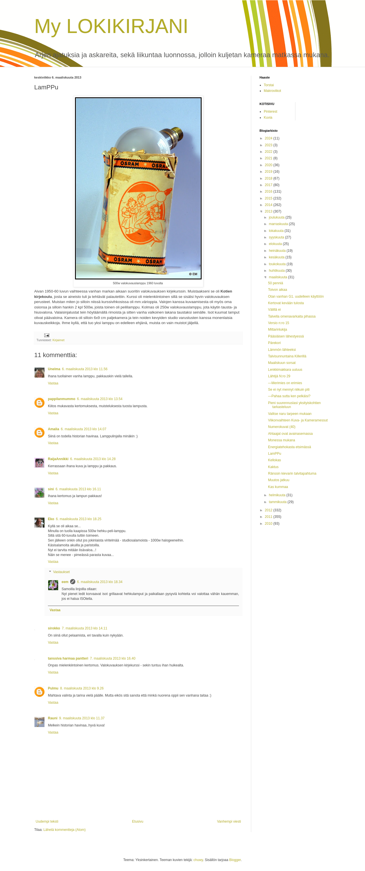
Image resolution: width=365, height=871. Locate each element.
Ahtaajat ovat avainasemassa (290, 434)
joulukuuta (277, 217)
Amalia (53, 429)
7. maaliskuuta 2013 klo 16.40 (112, 658)
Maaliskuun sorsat (282, 363)
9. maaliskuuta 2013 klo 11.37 (81, 718)
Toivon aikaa (277, 290)
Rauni (52, 718)
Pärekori (274, 343)
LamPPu (274, 454)
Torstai (269, 85)
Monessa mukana (281, 440)
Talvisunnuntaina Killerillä (287, 356)
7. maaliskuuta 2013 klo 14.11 (84, 628)
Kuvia (268, 118)
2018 (269, 178)
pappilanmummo (61, 399)
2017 (269, 185)
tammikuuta (278, 502)
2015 (269, 198)
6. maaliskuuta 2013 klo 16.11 (78, 489)
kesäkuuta (277, 257)
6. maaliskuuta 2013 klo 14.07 (83, 429)
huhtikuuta (277, 271)
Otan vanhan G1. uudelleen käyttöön (296, 296)
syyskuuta (277, 237)
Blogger (235, 860)
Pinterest (270, 112)
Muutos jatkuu (278, 480)
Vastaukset (61, 572)
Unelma (54, 369)
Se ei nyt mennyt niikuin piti (288, 390)
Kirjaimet (58, 340)
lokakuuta (277, 231)
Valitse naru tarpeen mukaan (290, 414)
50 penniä (275, 283)
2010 (269, 524)
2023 (269, 145)
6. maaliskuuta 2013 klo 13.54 (99, 399)
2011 (269, 517)
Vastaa (53, 383)
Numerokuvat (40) (281, 427)
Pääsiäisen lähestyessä (286, 336)
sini (51, 489)
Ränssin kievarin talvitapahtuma (292, 473)
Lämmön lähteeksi (282, 350)
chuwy (198, 860)
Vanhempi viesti (229, 821)
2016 (269, 191)
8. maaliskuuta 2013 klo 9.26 (82, 688)
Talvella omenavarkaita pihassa (292, 316)
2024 (269, 138)
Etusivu (137, 821)
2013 (269, 211)
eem (65, 582)
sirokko (54, 628)
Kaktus (273, 467)
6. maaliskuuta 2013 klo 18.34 (99, 582)
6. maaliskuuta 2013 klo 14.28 (92, 459)
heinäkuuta (278, 251)
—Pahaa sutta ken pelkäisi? (289, 396)
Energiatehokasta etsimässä (289, 447)
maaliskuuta (278, 277)
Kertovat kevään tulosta (286, 303)
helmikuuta (277, 495)
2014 (269, 205)
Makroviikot (272, 91)
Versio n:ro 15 (278, 323)
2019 (269, 172)
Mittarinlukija (277, 329)
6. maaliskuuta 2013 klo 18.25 (78, 519)
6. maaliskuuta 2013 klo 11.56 (84, 369)
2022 (269, 152)
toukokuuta (278, 264)
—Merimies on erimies (285, 383)
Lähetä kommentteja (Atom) (64, 830)
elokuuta (276, 244)
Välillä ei (274, 310)
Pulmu (53, 688)
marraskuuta (279, 224)
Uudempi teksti (47, 821)
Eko (51, 519)
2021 (269, 158)
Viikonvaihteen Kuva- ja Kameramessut (298, 420)
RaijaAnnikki (58, 459)
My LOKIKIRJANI (111, 26)
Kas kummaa (278, 487)
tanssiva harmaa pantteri (68, 658)
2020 (269, 165)
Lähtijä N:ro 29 (279, 376)
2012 (269, 510)
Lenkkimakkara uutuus (285, 370)
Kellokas (274, 460)
